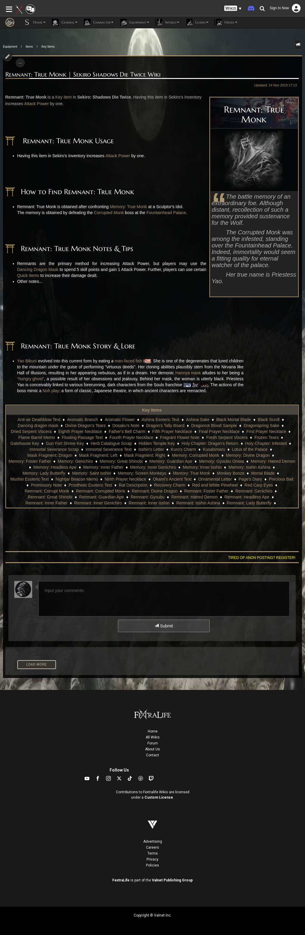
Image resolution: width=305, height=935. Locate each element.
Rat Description (133, 485)
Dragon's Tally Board (165, 425)
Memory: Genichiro (75, 461)
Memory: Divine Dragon (248, 455)
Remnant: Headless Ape (246, 497)
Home (153, 731)
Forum (152, 743)
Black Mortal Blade (233, 419)
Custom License (158, 797)
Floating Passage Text (82, 437)
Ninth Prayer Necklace (125, 479)
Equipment (10, 46)
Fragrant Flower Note (179, 437)
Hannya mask (188, 372)
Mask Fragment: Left (98, 455)
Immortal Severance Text (108, 449)
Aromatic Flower (120, 419)
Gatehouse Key (24, 443)
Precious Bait (281, 479)
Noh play (51, 390)
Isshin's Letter (151, 449)
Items (29, 46)
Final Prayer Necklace (219, 431)
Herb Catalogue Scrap (111, 443)
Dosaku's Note (125, 425)
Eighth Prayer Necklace (80, 431)
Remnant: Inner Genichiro (98, 503)
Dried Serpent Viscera (31, 431)
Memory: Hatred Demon (273, 461)
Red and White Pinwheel (215, 485)
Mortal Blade (263, 473)
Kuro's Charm (183, 449)
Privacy (152, 859)
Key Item (63, 97)
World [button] (167, 22)
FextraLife (121, 880)
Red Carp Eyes (259, 485)
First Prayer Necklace (266, 431)
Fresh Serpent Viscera (227, 437)
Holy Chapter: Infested (266, 443)
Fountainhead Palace (166, 212)
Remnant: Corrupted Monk (100, 491)
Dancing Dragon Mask (38, 269)
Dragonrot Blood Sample (214, 425)
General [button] (64, 22)
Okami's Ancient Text (172, 479)
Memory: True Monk (128, 206)
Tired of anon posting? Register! (261, 558)
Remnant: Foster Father (206, 491)
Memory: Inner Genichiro (153, 467)
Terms (152, 853)
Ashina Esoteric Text (160, 419)
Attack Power (36, 103)
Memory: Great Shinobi (121, 461)
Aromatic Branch (82, 419)
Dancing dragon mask (38, 425)
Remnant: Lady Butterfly (249, 503)
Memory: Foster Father (30, 461)
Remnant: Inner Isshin (149, 503)
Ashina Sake (198, 419)
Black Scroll (268, 419)
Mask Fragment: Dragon (49, 455)
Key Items (48, 46)
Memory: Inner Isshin (202, 467)
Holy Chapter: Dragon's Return (209, 443)
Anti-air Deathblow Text (39, 419)
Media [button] (225, 22)
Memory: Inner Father (103, 467)
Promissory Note (46, 485)
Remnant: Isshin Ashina (198, 503)
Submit (164, 626)
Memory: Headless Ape (55, 467)
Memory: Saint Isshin (91, 473)
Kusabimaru (214, 449)
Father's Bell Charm (127, 431)
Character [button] (98, 22)
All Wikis (153, 737)
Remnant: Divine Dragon (155, 491)
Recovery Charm (169, 485)
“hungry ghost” (30, 378)
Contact (152, 755)
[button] (233, 8)
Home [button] (34, 22)
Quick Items (28, 275)
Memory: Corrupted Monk (195, 455)
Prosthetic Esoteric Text (90, 485)
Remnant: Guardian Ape (101, 497)
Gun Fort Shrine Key (65, 443)
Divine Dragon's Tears (85, 425)
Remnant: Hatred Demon (194, 497)
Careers (152, 847)
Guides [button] (196, 22)
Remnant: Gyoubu (148, 497)
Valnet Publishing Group (172, 880)
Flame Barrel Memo (36, 437)
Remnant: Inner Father (47, 503)
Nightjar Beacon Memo (76, 479)
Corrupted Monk (109, 212)
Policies (152, 865)
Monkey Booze (231, 473)
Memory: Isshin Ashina (249, 467)
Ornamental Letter (215, 479)
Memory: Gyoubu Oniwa (221, 461)
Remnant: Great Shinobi (50, 497)
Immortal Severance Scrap (54, 449)
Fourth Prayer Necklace (131, 437)
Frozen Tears (266, 437)
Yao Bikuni (27, 361)
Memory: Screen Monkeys (142, 473)
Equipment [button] (134, 22)
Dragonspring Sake (261, 425)
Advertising (152, 841)
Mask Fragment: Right (144, 455)
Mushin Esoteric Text (29, 479)
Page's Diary (250, 479)
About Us (152, 749)
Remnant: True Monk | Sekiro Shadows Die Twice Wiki (83, 74)
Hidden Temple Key (157, 443)
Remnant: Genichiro (254, 491)
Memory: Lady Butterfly (43, 473)
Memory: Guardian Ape (170, 461)
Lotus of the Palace (250, 449)
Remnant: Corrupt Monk (47, 491)
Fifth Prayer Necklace (172, 431)
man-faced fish (128, 361)
